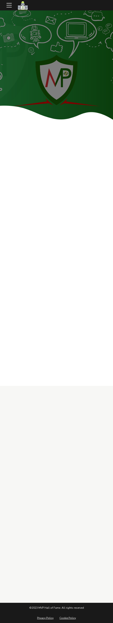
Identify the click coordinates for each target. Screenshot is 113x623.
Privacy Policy (45, 618)
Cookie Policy (67, 618)
